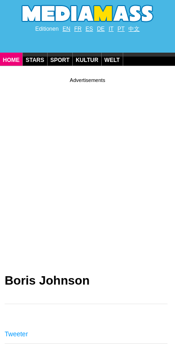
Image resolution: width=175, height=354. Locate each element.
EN (66, 29)
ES (89, 29)
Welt (112, 60)
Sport (60, 60)
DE (101, 29)
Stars (35, 60)
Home (11, 60)
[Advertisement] (87, 172)
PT (121, 29)
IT (111, 29)
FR (78, 29)
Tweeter (16, 334)
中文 (134, 29)
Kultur (87, 60)
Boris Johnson (47, 280)
